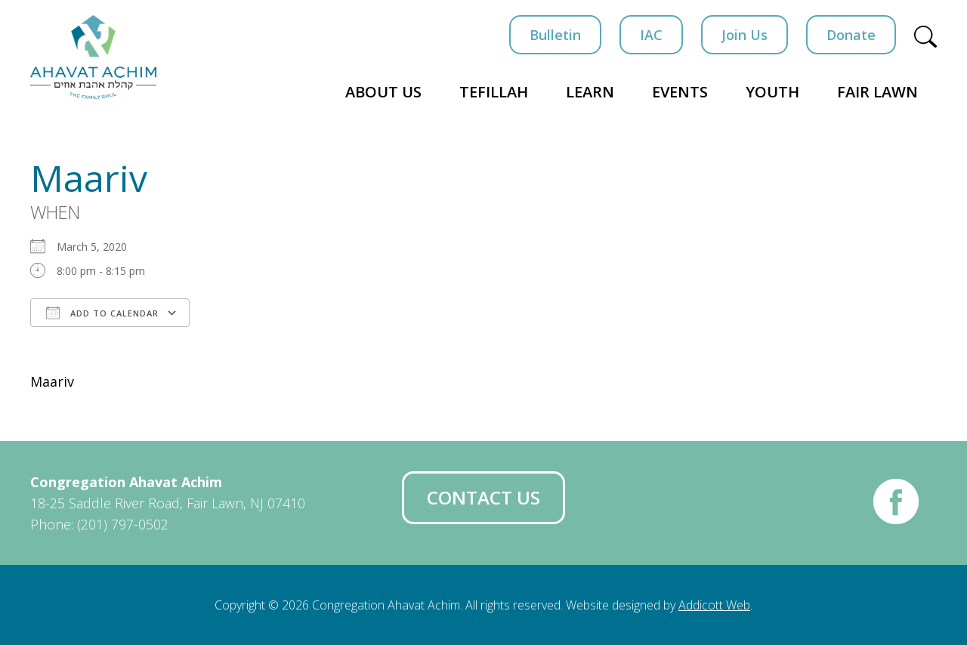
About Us (383, 92)
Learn (590, 92)
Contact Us (483, 497)
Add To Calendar (102, 312)
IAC (651, 35)
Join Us (744, 35)
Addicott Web (714, 605)
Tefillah (493, 92)
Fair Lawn (877, 92)
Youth (772, 92)
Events (680, 92)
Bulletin (555, 35)
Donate (851, 35)
